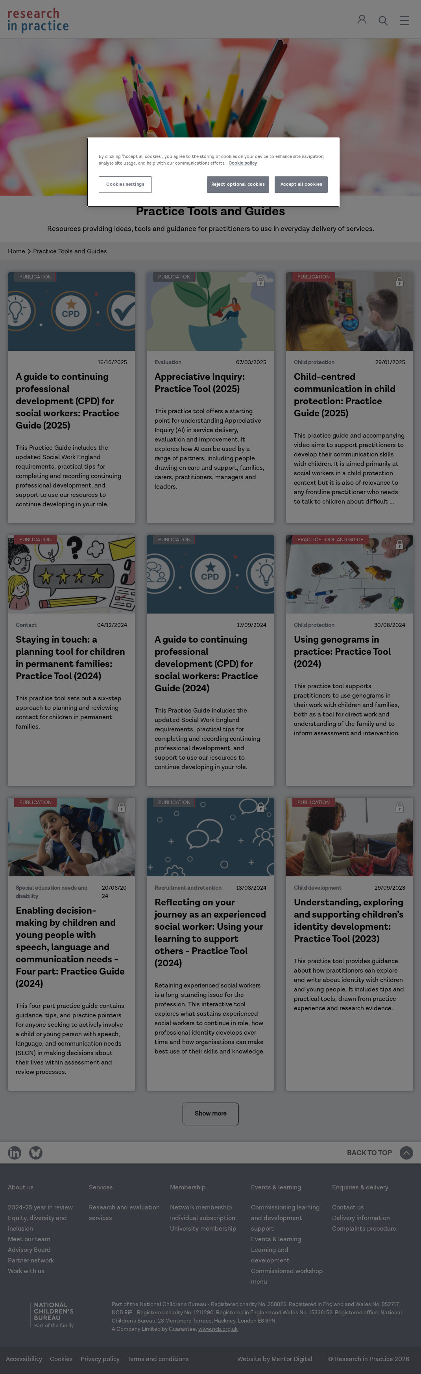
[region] (213, 172)
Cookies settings (125, 184)
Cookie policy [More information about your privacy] (243, 163)
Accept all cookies (301, 184)
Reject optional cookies (238, 184)
